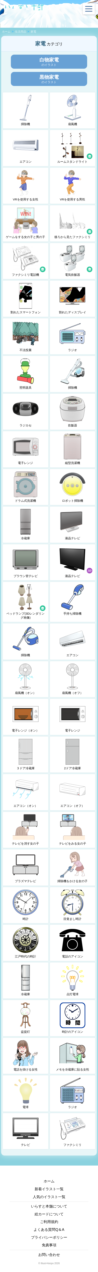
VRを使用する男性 (72, 185)
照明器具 (25, 373)
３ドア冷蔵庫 (25, 754)
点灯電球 (72, 980)
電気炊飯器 (76, 260)
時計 (25, 905)
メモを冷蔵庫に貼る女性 (72, 1055)
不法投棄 (25, 336)
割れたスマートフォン (25, 298)
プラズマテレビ (25, 867)
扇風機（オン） (25, 679)
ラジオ (72, 336)
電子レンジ (25, 449)
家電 (33, 31)
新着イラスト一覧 (49, 1189)
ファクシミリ (72, 1131)
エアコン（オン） (25, 791)
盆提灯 (25, 1017)
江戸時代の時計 (25, 942)
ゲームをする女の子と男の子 (25, 223)
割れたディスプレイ (72, 298)
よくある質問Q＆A (49, 1230)
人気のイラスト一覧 (49, 1197)
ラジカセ (25, 411)
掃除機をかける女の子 (72, 867)
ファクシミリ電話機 (29, 260)
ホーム (6, 31)
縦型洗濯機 (72, 449)
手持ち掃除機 (72, 599)
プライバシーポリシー (49, 1237)
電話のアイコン (72, 942)
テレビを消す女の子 (25, 829)
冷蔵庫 (25, 524)
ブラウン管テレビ (25, 562)
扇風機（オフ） (72, 679)
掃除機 (25, 110)
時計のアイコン (72, 1017)
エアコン (25, 147)
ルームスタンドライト (75, 147)
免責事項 (49, 1245)
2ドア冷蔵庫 (72, 754)
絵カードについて (49, 1214)
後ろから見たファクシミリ (73, 223)
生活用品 (20, 31)
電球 (25, 1093)
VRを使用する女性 (25, 185)
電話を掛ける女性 (25, 1055)
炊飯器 (72, 411)
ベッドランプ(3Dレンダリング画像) (26, 601)
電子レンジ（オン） (25, 716)
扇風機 (72, 110)
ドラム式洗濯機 (25, 486)
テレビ (25, 1131)
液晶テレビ (72, 524)
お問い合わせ (49, 1255)
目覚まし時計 (72, 905)
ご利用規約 (49, 1222)
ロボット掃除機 (72, 486)
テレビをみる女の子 (72, 829)
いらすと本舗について (49, 1206)
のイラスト (49, 61)
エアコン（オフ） (72, 791)
